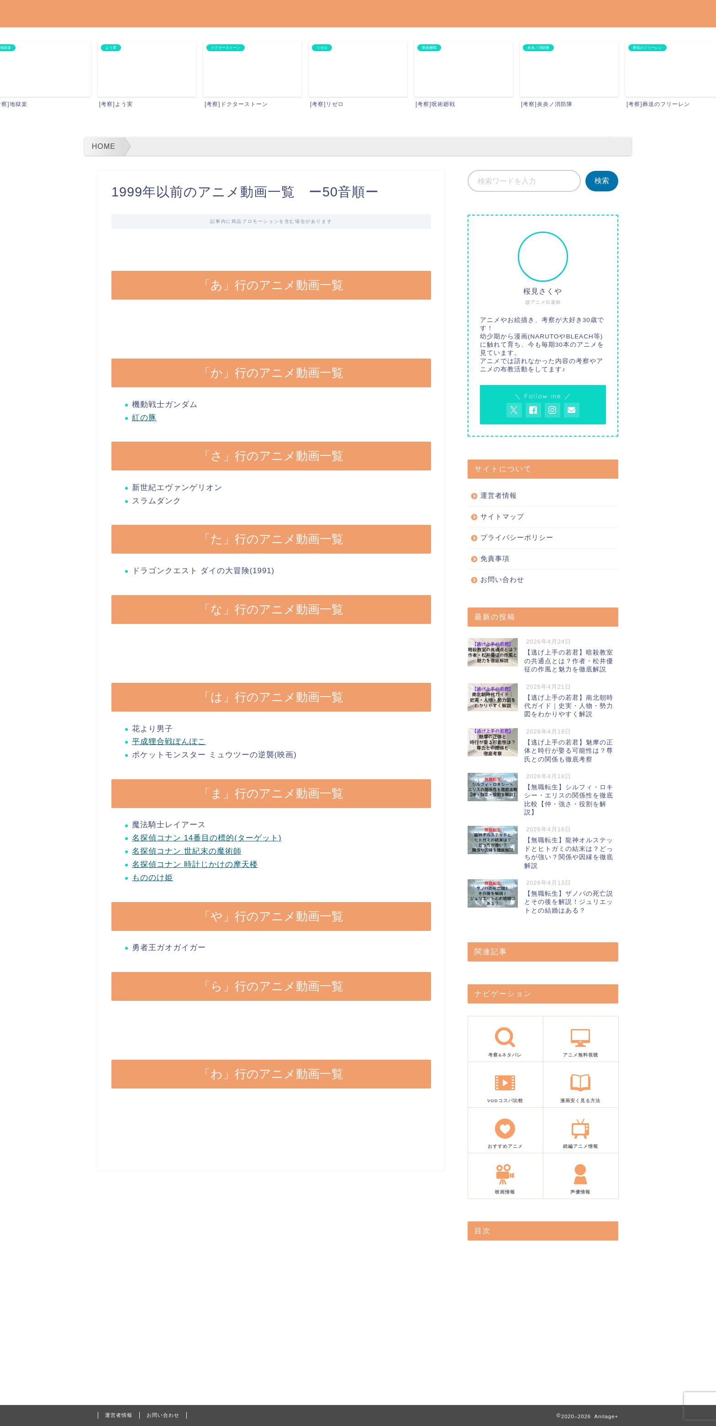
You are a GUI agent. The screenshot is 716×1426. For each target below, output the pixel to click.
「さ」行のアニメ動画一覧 (519, 1281)
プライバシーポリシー (516, 537)
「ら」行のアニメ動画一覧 (519, 1360)
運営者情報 (498, 495)
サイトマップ (502, 516)
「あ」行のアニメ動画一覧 (519, 1255)
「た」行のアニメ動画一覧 (519, 1294)
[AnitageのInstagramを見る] (552, 410)
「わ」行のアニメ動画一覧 (519, 1373)
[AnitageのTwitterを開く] (514, 410)
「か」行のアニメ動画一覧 (519, 1268)
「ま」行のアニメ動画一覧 (519, 1334)
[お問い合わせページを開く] (571, 410)
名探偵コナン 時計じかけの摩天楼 (195, 864)
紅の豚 (144, 417)
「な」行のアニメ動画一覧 (519, 1308)
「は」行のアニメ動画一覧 (519, 1320)
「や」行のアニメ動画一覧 (519, 1347)
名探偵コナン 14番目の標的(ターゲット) (207, 838)
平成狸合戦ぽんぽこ (169, 741)
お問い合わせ (502, 579)
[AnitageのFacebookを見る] (533, 410)
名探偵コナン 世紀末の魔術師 (187, 851)
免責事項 (495, 558)
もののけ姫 (152, 877)
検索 (602, 181)
